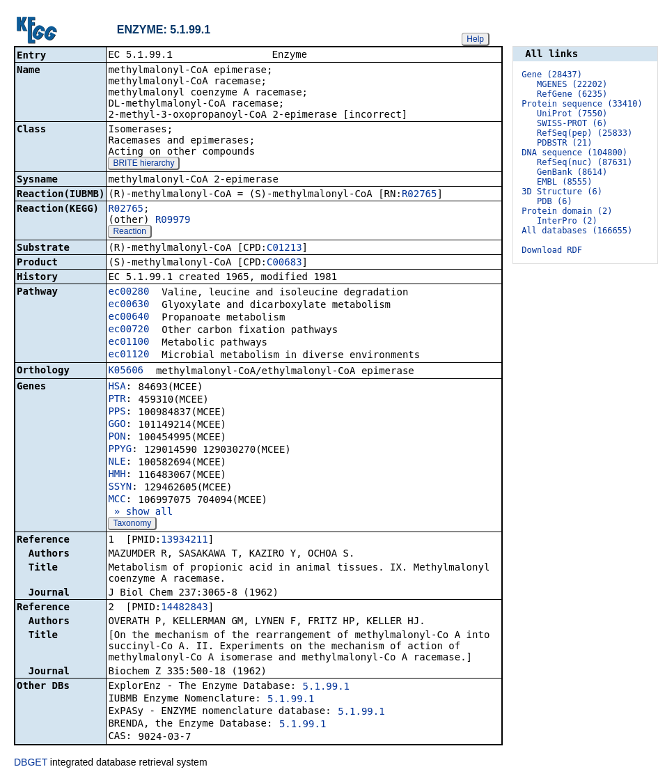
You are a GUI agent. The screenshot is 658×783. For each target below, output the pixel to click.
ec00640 (128, 317)
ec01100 (128, 342)
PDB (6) (554, 201)
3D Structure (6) (562, 191)
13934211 (184, 540)
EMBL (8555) (564, 182)
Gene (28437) (552, 74)
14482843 (184, 608)
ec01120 (128, 355)
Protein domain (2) (567, 211)
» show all (140, 512)
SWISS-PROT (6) (572, 123)
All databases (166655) (577, 230)
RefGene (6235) (572, 94)
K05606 (125, 371)
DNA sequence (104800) (574, 152)
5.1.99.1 (326, 687)
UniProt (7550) (572, 113)
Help (475, 39)
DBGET (30, 763)
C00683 (284, 263)
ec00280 (128, 292)
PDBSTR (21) (564, 143)
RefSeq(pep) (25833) (584, 133)
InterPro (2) (567, 221)
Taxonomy (132, 524)
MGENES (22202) (572, 84)
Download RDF (552, 250)
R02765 (419, 195)
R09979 (173, 220)
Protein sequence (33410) (582, 104)
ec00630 (128, 305)
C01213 (284, 248)
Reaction (129, 233)
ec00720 (128, 330)
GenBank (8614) (572, 172)
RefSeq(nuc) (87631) (584, 162)
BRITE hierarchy (143, 164)
